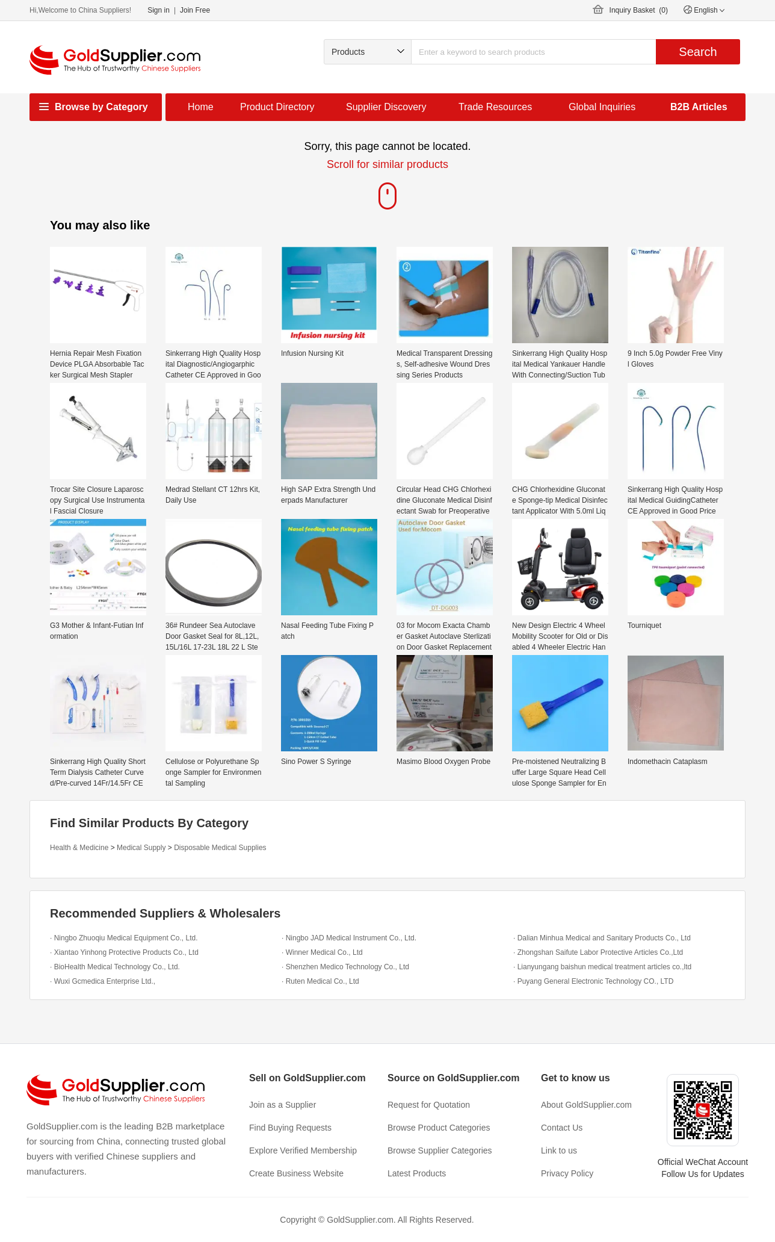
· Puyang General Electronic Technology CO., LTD (593, 981)
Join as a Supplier (282, 1105)
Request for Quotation (429, 1105)
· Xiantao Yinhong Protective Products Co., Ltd (124, 952)
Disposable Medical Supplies (220, 847)
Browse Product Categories (439, 1127)
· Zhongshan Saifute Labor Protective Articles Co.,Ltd (598, 952)
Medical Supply (141, 847)
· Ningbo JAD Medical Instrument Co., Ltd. (349, 938)
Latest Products (417, 1173)
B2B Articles (698, 107)
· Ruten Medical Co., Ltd (320, 981)
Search (698, 51)
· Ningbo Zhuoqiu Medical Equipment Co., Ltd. (123, 938)
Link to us (559, 1150)
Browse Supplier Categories (440, 1150)
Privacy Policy (567, 1173)
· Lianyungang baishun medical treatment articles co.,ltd (602, 967)
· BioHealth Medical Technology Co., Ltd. (115, 967)
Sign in (158, 10)
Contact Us (561, 1127)
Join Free (195, 10)
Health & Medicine (79, 847)
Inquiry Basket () (639, 10)
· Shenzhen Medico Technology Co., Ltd (345, 967)
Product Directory (277, 107)
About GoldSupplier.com (586, 1105)
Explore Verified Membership (303, 1150)
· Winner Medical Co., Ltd (322, 952)
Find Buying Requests (290, 1127)
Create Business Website (296, 1173)
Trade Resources (495, 107)
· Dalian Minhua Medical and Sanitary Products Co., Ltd (602, 938)
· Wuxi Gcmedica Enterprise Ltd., (102, 981)
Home (201, 107)
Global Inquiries (602, 107)
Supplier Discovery (386, 107)
